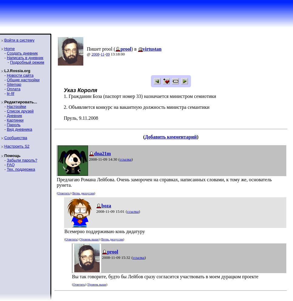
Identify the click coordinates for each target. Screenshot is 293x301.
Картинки (15, 120)
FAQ (11, 164)
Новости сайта (20, 75)
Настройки (16, 106)
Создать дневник (22, 53)
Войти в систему (19, 40)
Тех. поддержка (21, 169)
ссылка (125, 159)
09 (108, 54)
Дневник (14, 115)
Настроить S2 (16, 146)
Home (9, 48)
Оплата (13, 89)
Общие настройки (23, 80)
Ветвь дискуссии (83, 193)
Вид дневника (19, 129)
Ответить (64, 193)
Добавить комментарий (171, 136)
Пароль (13, 124)
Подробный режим (27, 62)
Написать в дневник (25, 57)
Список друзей (20, 111)
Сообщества (15, 137)
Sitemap (14, 84)
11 (103, 54)
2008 (95, 54)
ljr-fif (10, 93)
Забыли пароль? (22, 160)
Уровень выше (89, 239)
